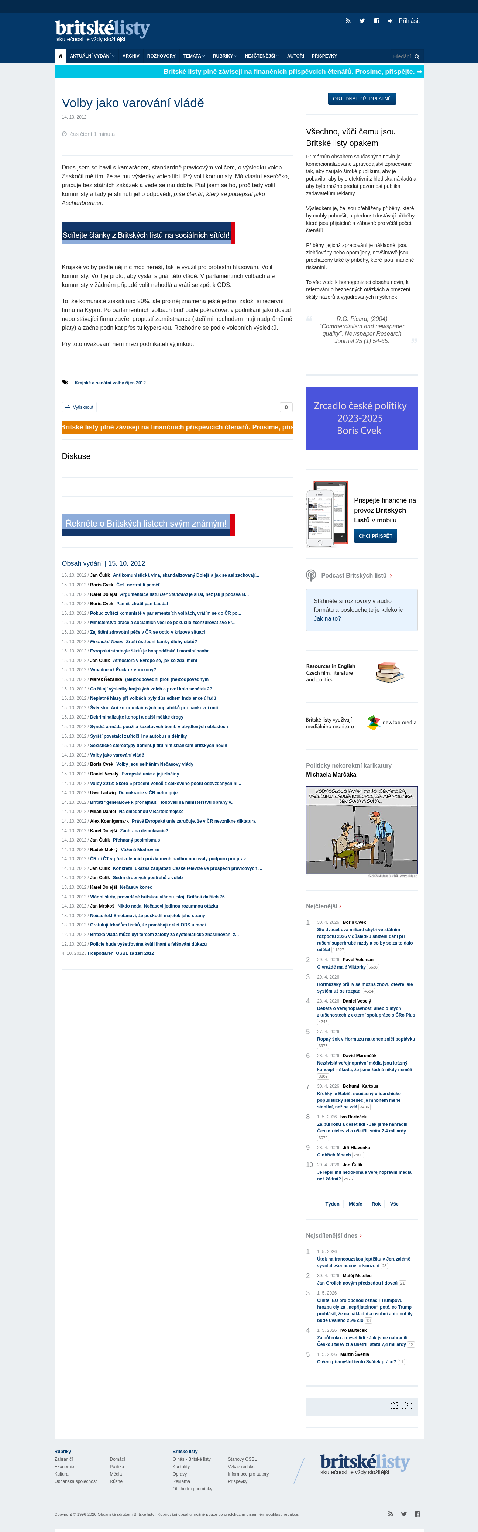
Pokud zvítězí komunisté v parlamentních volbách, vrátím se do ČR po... (165, 613)
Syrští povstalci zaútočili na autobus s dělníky (138, 736)
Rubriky (225, 56)
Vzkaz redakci (242, 1466)
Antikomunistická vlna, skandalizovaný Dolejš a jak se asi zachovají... (186, 575)
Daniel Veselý (104, 774)
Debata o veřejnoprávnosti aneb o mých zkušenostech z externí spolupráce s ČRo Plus (366, 1015)
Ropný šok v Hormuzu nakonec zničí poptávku (366, 1042)
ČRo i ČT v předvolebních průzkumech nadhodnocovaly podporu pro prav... (169, 858)
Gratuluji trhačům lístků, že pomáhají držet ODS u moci (148, 925)
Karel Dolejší (103, 594)
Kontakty (181, 1466)
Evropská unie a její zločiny (150, 774)
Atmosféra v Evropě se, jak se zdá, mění (155, 660)
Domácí (117, 1459)
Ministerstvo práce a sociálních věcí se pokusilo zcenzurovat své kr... (162, 622)
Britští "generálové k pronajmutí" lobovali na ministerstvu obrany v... (162, 802)
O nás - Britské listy (192, 1459)
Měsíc (355, 1204)
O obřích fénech (340, 1155)
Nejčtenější (262, 56)
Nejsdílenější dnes (332, 1236)
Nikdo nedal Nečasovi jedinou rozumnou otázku (168, 906)
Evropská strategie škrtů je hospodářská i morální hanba (149, 651)
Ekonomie (64, 1466)
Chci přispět (375, 536)
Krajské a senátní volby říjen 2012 (110, 382)
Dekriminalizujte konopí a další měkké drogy (136, 717)
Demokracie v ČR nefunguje (148, 792)
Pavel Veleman (358, 959)
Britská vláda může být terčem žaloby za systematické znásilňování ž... (164, 934)
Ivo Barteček (353, 1117)
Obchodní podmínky (192, 1488)
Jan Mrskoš (102, 906)
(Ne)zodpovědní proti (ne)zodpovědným (167, 679)
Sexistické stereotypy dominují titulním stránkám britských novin (158, 745)
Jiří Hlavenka (356, 1147)
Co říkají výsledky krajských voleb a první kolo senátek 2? (151, 689)
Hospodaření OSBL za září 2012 (121, 953)
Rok (376, 1204)
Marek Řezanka (106, 679)
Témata (194, 56)
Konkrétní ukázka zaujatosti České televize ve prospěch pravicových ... (187, 868)
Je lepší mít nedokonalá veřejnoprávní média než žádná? (364, 1176)
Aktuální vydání (92, 56)
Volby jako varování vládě (117, 755)
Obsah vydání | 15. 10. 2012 (103, 563)
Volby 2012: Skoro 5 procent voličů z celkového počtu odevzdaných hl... (165, 783)
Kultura (62, 1474)
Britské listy (106, 31)
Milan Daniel (103, 811)
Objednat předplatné (362, 99)
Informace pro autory (248, 1474)
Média (116, 1474)
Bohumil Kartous (361, 1086)
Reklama (181, 1481)
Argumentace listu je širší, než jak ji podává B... (184, 594)
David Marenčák (359, 1055)
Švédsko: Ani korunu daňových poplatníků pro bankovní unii (154, 707)
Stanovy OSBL (242, 1459)
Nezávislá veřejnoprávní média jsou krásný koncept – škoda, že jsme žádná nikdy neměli (364, 1070)
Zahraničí (64, 1459)
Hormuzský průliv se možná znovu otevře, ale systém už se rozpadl (365, 988)
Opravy (180, 1474)
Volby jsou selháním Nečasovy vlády (154, 764)
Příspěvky (324, 56)
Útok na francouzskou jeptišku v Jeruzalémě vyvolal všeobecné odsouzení (363, 1263)
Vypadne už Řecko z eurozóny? (123, 669)
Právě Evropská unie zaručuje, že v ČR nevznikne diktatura (193, 821)
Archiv (131, 56)
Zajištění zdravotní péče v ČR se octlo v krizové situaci (147, 632)
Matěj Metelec (357, 1275)
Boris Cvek (101, 584)
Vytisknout (79, 407)
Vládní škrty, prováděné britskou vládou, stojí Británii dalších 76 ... (160, 896)
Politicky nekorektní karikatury (349, 770)
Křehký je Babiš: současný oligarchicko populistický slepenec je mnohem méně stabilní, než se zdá (359, 1100)
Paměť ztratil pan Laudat (142, 603)
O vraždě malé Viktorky (348, 967)
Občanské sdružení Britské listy (125, 1514)
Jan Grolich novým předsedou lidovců (361, 1283)
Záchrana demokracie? (144, 830)
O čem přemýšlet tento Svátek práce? (361, 1362)
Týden (333, 1204)
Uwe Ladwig (103, 792)
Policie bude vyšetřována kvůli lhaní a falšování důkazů (148, 944)
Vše (394, 1204)
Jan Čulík (100, 575)
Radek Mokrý (104, 849)
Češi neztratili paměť (138, 584)
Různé (116, 1481)
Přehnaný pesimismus (136, 840)
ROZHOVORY (161, 56)
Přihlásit (404, 21)
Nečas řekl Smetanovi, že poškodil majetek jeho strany (147, 915)
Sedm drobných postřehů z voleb (148, 877)
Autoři (295, 56)
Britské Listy (365, 1465)
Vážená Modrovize (140, 849)
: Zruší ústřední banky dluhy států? (143, 641)
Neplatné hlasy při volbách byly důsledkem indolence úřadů (153, 698)
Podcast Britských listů (347, 575)
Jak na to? (327, 619)
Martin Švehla (354, 1354)
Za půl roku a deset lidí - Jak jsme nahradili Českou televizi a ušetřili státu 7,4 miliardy (362, 1131)
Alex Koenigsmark (109, 821)
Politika (117, 1466)
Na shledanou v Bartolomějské (151, 811)
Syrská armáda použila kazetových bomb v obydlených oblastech (159, 726)
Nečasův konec (136, 887)
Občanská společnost (76, 1481)
